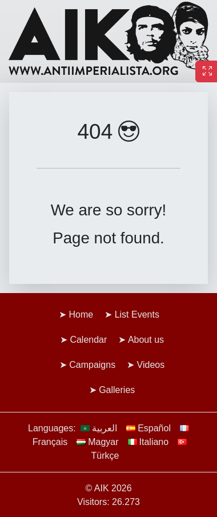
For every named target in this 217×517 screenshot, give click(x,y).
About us (146, 339)
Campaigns (92, 365)
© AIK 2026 (108, 488)
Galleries (117, 390)
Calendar (88, 339)
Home (81, 314)
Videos (151, 365)
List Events (137, 314)
